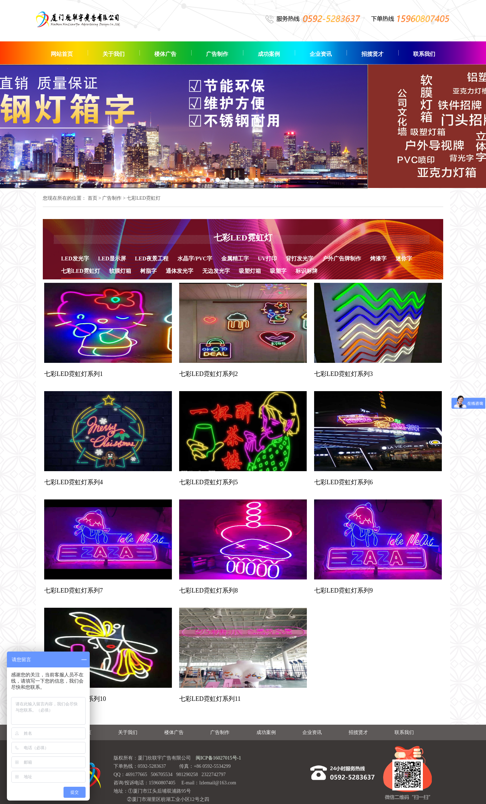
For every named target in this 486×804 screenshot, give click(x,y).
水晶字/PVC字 (194, 258)
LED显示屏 (112, 258)
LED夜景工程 (151, 258)
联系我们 (424, 54)
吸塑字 (278, 271)
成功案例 (269, 54)
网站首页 (62, 54)
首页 (92, 198)
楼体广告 (165, 54)
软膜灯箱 (120, 271)
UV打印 (267, 258)
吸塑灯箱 (250, 271)
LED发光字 (75, 258)
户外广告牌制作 (341, 258)
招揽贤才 (372, 54)
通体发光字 (179, 271)
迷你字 (404, 258)
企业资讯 (321, 54)
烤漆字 (378, 258)
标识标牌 (306, 271)
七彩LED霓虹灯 (80, 271)
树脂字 (148, 271)
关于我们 (114, 54)
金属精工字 (235, 258)
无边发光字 (216, 271)
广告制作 (217, 54)
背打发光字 (299, 258)
